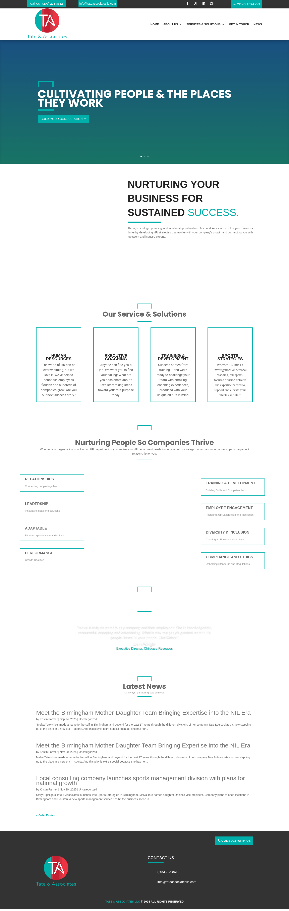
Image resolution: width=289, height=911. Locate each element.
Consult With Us (236, 840)
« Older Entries (45, 815)
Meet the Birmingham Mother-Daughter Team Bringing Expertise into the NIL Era (143, 712)
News (257, 24)
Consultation (248, 4)
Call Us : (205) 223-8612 (46, 3)
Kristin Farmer (49, 719)
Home (155, 24)
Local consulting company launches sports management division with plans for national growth (140, 780)
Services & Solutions (203, 24)
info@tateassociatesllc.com (97, 3)
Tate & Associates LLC (122, 901)
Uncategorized (88, 719)
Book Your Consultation (62, 119)
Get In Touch (239, 24)
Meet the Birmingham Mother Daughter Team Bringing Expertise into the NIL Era (143, 745)
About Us (170, 24)
